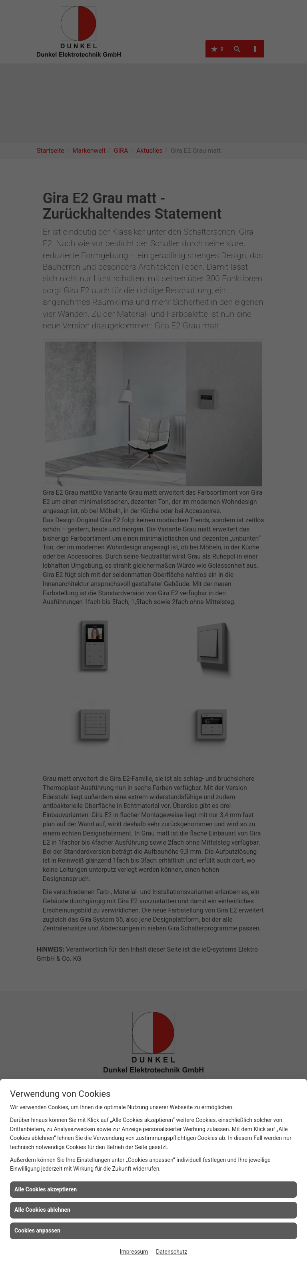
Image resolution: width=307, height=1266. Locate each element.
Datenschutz (171, 1251)
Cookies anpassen (37, 1230)
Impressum (134, 1251)
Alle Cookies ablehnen (42, 1210)
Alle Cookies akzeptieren (45, 1189)
